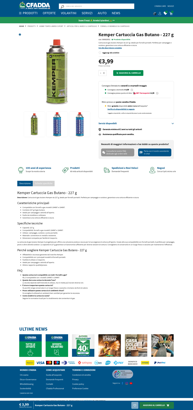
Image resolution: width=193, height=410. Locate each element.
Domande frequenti (54, 379)
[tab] (136, 123)
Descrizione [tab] (25, 183)
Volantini (68, 13)
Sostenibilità (25, 388)
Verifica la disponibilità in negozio (121, 109)
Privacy (75, 379)
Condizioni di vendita (81, 375)
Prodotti (32, 26)
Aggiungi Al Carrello (156, 405)
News (116, 13)
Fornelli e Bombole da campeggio (114, 26)
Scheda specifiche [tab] (44, 183)
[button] (157, 13)
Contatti (49, 384)
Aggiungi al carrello (128, 73)
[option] (57, 72)
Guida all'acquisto (54, 375)
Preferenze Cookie (80, 388)
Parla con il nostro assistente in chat (154, 152)
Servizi (87, 13)
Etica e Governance (28, 379)
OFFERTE (49, 13)
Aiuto (102, 13)
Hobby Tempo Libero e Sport (51, 26)
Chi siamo (24, 375)
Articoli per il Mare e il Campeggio (82, 26)
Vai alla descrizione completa (110, 48)
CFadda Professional (55, 388)
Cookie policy (78, 384)
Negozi (171, 6)
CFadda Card (160, 6)
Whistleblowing (26, 384)
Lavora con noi (26, 393)
